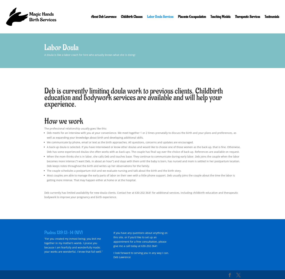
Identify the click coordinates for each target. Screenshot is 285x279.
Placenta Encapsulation (192, 17)
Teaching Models (220, 17)
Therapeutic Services (247, 17)
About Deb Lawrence (103, 17)
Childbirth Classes (131, 17)
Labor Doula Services (160, 17)
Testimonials (272, 17)
